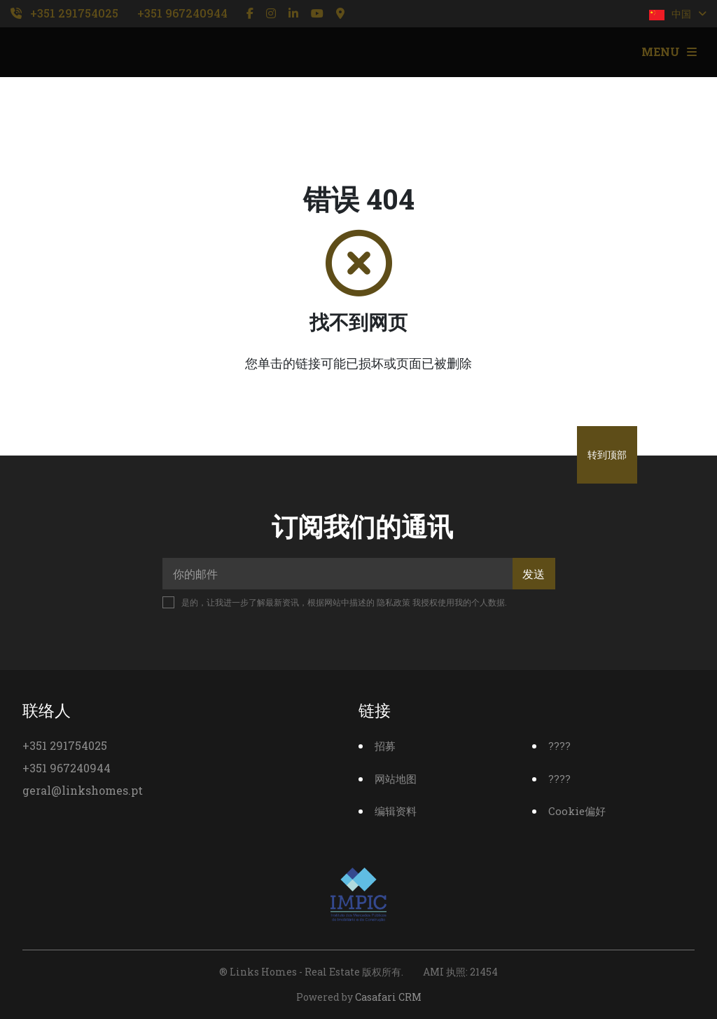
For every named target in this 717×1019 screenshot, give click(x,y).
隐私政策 (393, 602)
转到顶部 (607, 454)
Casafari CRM (388, 997)
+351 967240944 (182, 13)
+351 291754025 (74, 13)
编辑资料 (396, 811)
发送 (533, 573)
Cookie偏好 (577, 811)
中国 (677, 13)
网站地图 (396, 779)
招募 (385, 746)
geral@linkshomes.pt (82, 790)
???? (559, 746)
